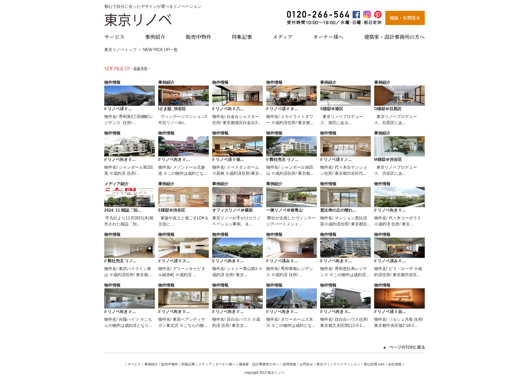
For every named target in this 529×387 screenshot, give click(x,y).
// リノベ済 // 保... (228, 159)
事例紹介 (155, 36)
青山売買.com (374, 364)
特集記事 (242, 36)
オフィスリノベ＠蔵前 (232, 210)
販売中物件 (198, 36)
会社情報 (394, 364)
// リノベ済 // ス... (174, 261)
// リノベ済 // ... (118, 108)
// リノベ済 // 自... (390, 311)
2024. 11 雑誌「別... (122, 210)
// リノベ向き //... (335, 311)
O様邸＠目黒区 (387, 108)
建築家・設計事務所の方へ (394, 36)
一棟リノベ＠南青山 (284, 210)
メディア (283, 36)
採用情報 (289, 364)
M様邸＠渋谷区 (388, 159)
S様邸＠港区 (331, 108)
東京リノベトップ (120, 49)
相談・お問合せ (405, 18)
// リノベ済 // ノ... (336, 159)
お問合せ (306, 364)
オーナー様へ (328, 36)
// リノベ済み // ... (282, 261)
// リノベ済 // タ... (282, 108)
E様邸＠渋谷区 (171, 210)
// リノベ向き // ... (120, 159)
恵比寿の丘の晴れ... (338, 210)
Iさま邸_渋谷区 (172, 108)
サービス (114, 36)
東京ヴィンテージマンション (338, 364)
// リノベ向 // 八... (228, 108)
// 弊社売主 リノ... (282, 159)
